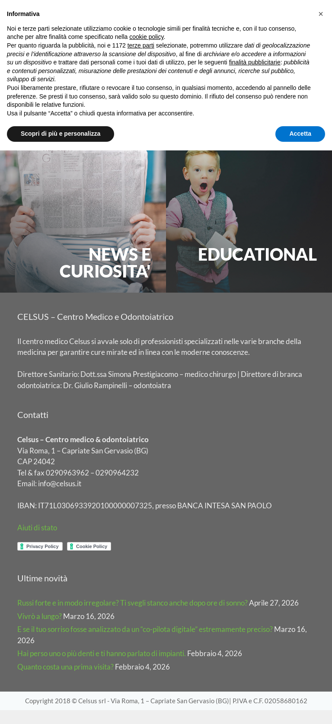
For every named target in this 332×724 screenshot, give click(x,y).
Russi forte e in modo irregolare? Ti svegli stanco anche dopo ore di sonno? (132, 617)
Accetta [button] (300, 133)
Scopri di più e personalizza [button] (60, 133)
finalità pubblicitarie (255, 62)
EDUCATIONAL (257, 268)
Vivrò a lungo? (39, 630)
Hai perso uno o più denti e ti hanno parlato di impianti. (101, 667)
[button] (321, 14)
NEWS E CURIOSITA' (105, 276)
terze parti (141, 45)
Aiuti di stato (37, 541)
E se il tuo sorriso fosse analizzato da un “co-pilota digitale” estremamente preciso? (145, 643)
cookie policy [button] (146, 36)
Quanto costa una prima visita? (65, 680)
